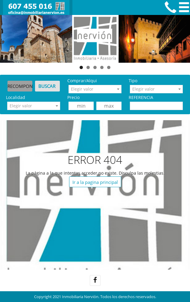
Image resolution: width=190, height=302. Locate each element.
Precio (73, 97)
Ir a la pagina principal (95, 182)
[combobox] (95, 89)
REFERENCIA (141, 97)
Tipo (133, 80)
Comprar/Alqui (82, 80)
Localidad (15, 97)
